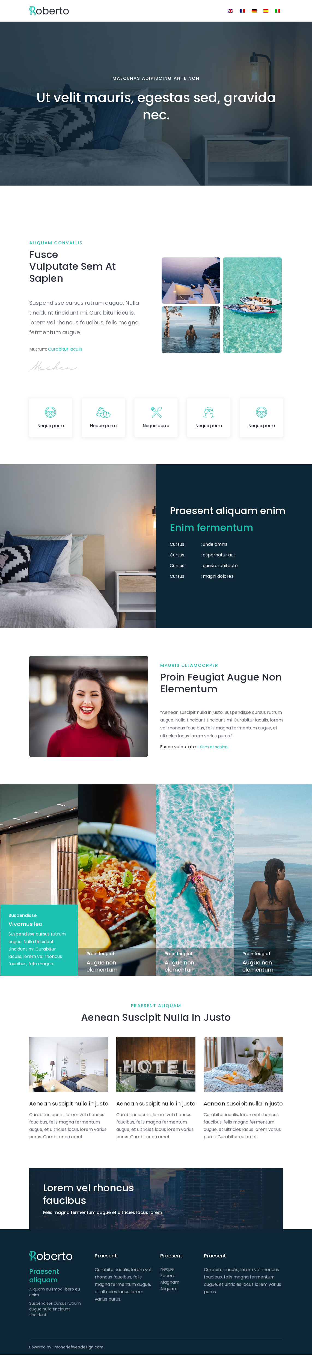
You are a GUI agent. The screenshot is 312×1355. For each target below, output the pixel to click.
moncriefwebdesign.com (79, 1347)
